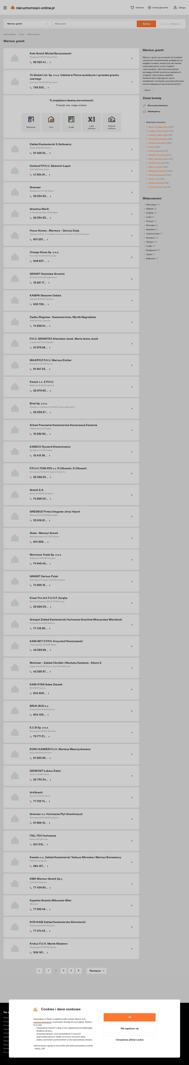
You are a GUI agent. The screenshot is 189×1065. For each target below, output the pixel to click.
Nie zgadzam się (130, 1028)
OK (129, 1017)
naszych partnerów (42, 1022)
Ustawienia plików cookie (130, 1040)
